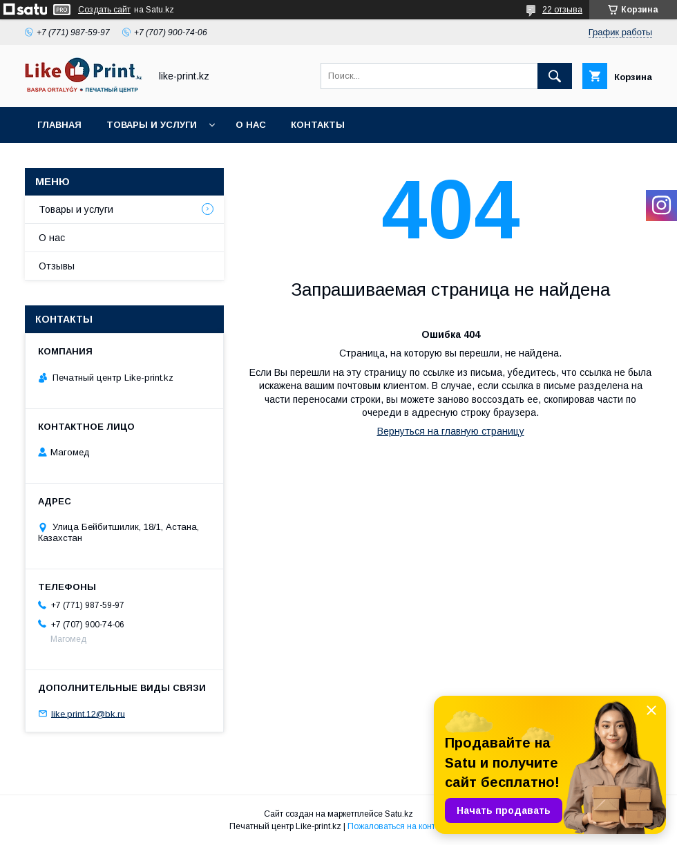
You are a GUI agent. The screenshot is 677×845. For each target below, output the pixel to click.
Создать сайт (104, 10)
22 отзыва (562, 10)
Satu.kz (399, 814)
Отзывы (57, 266)
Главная (59, 125)
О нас (251, 125)
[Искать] (554, 76)
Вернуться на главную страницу (450, 431)
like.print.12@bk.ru (88, 713)
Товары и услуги (151, 125)
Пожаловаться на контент (397, 826)
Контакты (318, 125)
